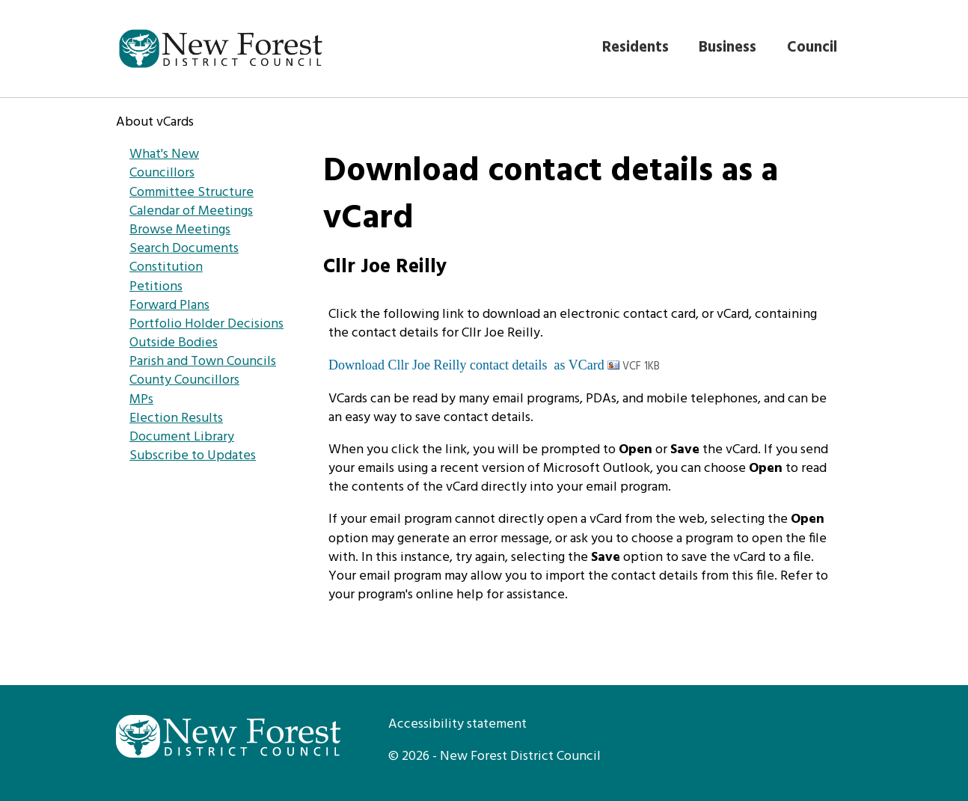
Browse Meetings (179, 230)
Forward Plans (169, 305)
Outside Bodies (173, 343)
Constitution (166, 267)
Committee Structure (191, 192)
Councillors (161, 173)
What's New (164, 154)
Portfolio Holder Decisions (206, 324)
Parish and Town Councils (202, 361)
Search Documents (184, 249)
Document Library (181, 437)
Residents (635, 48)
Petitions (156, 287)
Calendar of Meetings (191, 211)
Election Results (176, 418)
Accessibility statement (457, 724)
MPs (141, 400)
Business (727, 48)
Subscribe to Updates (192, 456)
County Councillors (184, 380)
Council (812, 48)
